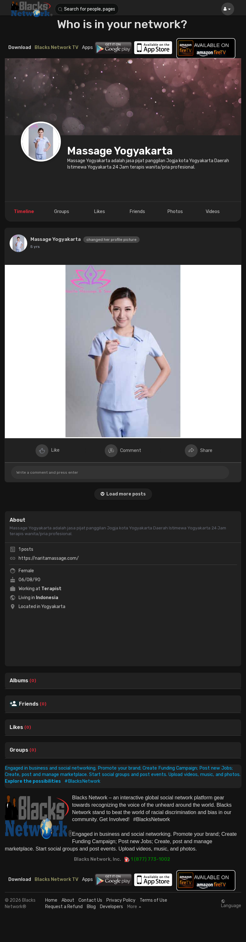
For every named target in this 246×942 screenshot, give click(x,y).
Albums (19, 680)
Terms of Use (153, 900)
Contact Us (90, 900)
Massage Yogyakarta (120, 151)
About (68, 900)
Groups (19, 750)
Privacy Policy (120, 900)
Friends (28, 704)
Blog (91, 906)
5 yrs (35, 246)
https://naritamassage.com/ (49, 558)
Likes (16, 727)
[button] (87, 9)
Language (231, 903)
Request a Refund (64, 906)
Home (51, 900)
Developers (111, 906)
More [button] (134, 907)
